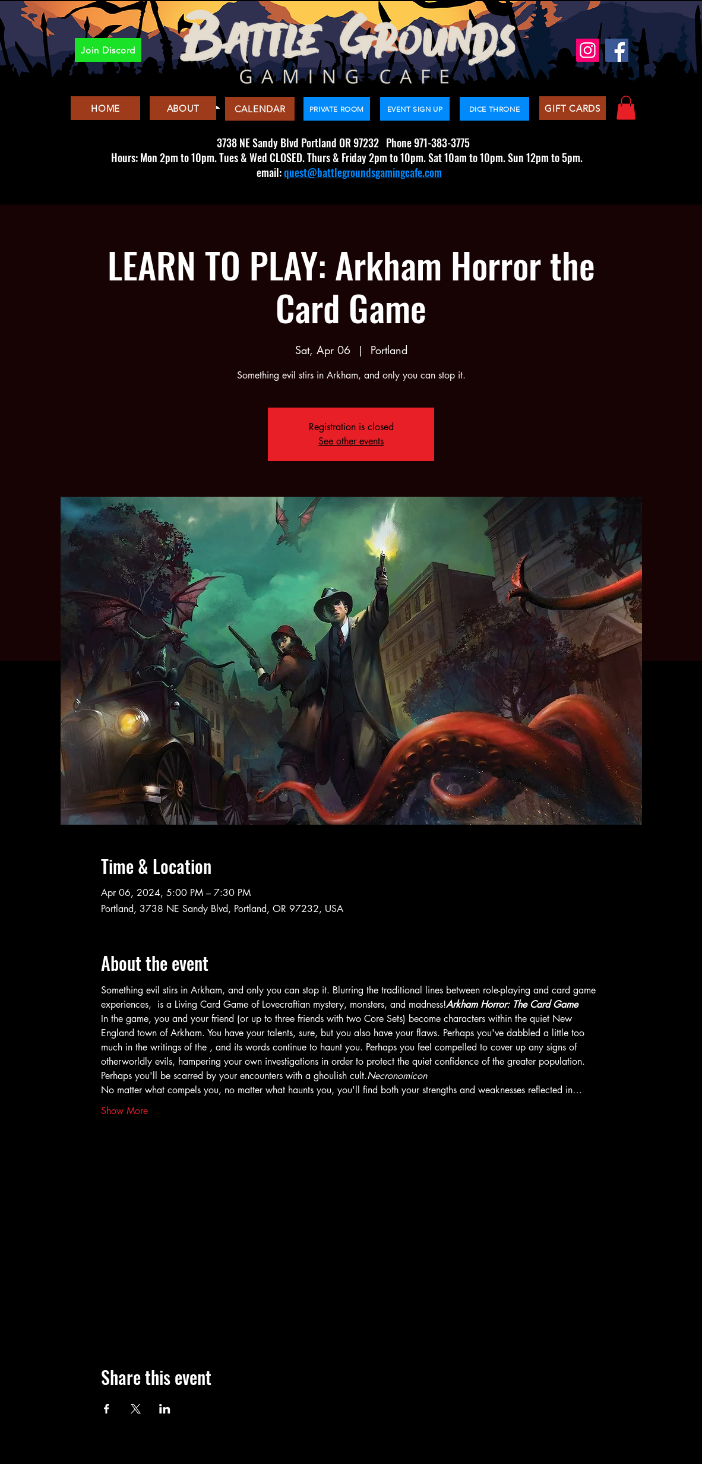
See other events (351, 441)
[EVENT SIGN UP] (415, 109)
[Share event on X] (135, 1408)
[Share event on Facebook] (106, 1408)
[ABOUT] (183, 108)
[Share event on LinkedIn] (164, 1408)
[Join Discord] (108, 50)
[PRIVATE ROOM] (336, 109)
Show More (124, 1111)
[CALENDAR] (260, 109)
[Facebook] (616, 50)
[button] (626, 108)
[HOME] (105, 108)
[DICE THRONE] (494, 109)
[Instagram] (587, 50)
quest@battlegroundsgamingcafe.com (363, 172)
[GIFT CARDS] (572, 108)
